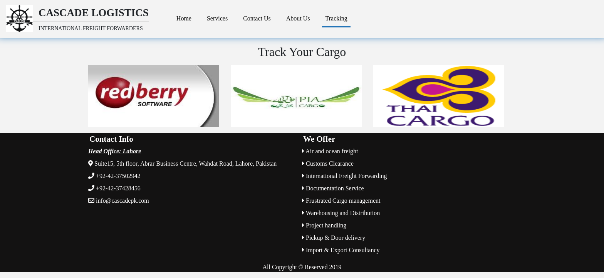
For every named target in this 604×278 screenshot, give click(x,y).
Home (183, 18)
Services (217, 18)
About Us (298, 18)
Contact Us (257, 18)
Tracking (336, 18)
